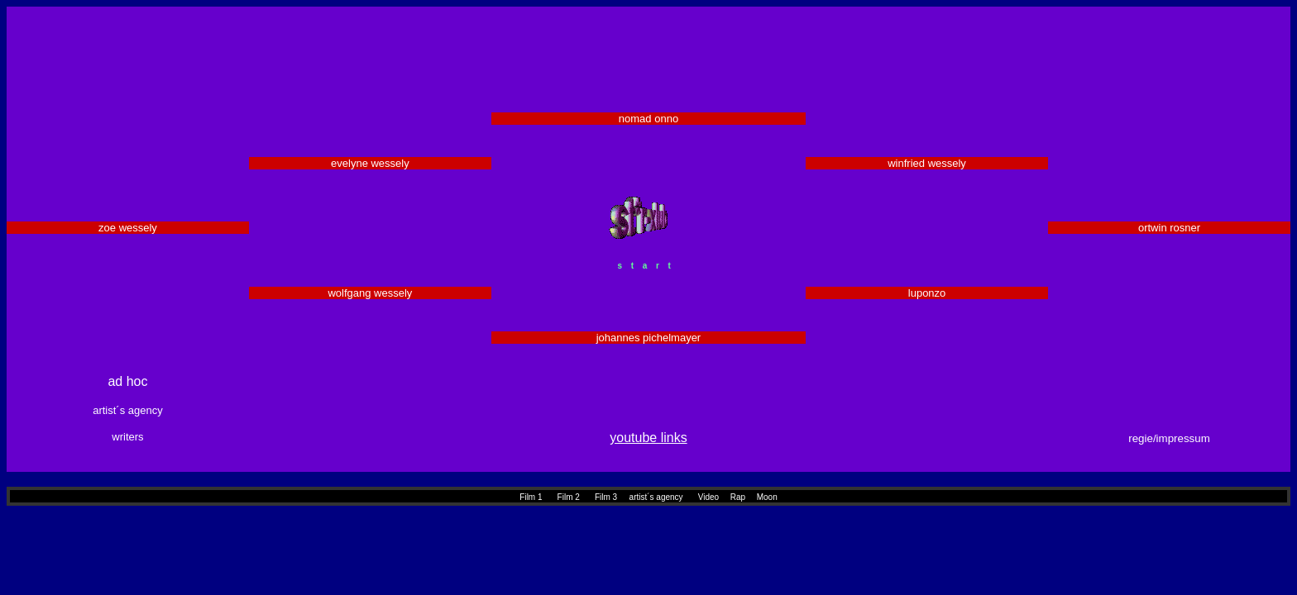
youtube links (648, 438)
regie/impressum (1169, 438)
